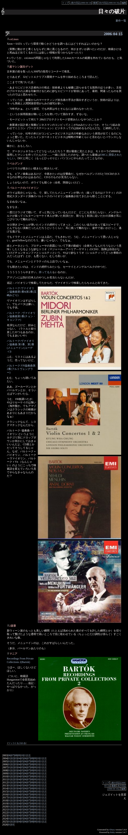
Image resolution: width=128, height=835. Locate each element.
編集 (124, 3)
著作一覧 (121, 20)
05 (22, 758)
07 (12, 755)
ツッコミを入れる (17, 743)
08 (15, 755)
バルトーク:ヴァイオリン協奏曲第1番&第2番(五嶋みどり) (21, 292)
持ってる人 (45, 272)
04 (19, 758)
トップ (65, 3)
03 (15, 758)
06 (9, 755)
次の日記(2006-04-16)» (109, 3)
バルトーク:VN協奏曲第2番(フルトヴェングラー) (21, 369)
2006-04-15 (113, 34)
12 (28, 755)
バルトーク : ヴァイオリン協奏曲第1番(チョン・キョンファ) (21, 316)
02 (12, 758)
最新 (95, 3)
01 (9, 758)
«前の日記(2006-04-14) (81, 3)
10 (22, 755)
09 (19, 755)
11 (25, 755)
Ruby (112, 832)
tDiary (112, 829)
